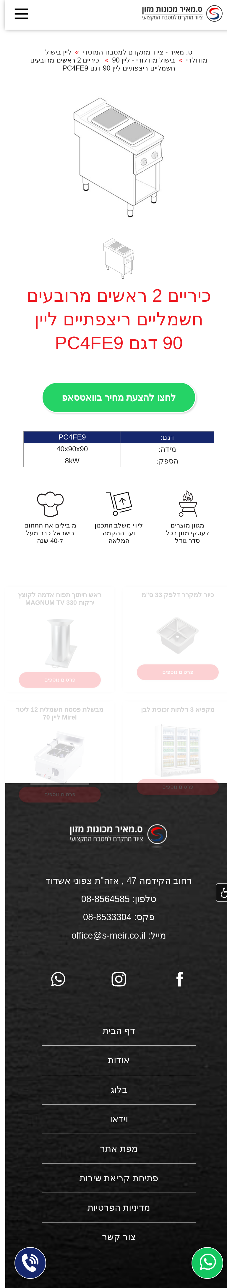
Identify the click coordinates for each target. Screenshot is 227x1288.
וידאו (114, 1119)
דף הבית (113, 1030)
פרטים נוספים (172, 676)
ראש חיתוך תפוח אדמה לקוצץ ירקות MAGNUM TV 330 (54, 603)
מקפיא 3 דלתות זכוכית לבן (172, 714)
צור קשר (114, 1237)
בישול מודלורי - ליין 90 (138, 60)
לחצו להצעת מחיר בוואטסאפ (113, 397)
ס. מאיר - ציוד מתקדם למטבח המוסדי (132, 52)
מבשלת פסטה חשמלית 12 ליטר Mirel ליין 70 (54, 718)
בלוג (113, 1089)
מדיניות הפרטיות (113, 1207)
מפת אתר (113, 1148)
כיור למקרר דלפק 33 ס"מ (172, 599)
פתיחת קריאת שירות (113, 1178)
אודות (113, 1060)
